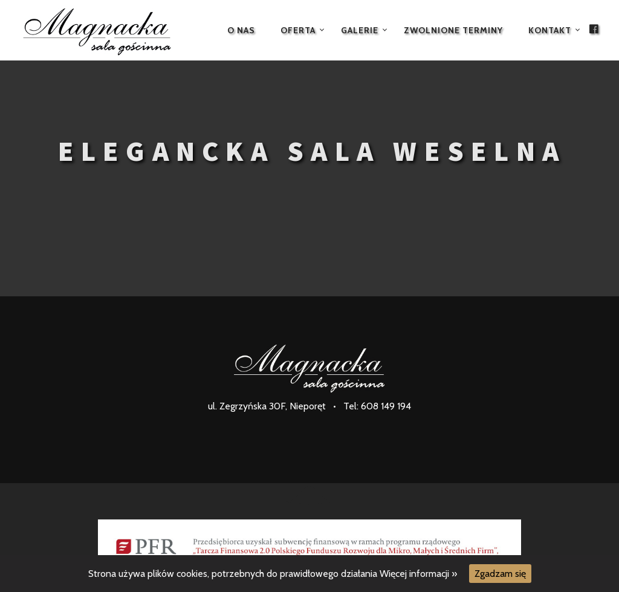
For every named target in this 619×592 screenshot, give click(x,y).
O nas (241, 30)
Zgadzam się (500, 573)
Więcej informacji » (418, 573)
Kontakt (549, 30)
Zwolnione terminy (453, 30)
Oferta (298, 30)
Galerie (359, 30)
